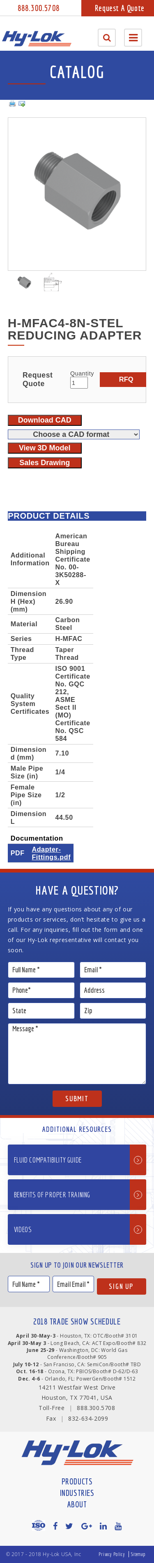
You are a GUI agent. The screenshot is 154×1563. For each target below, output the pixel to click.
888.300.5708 (39, 8)
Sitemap (138, 1554)
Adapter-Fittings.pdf (51, 853)
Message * (77, 1053)
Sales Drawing (44, 463)
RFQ (126, 379)
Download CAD (44, 420)
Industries (77, 1493)
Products (77, 1481)
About (77, 1504)
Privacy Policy (112, 1554)
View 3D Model (45, 448)
